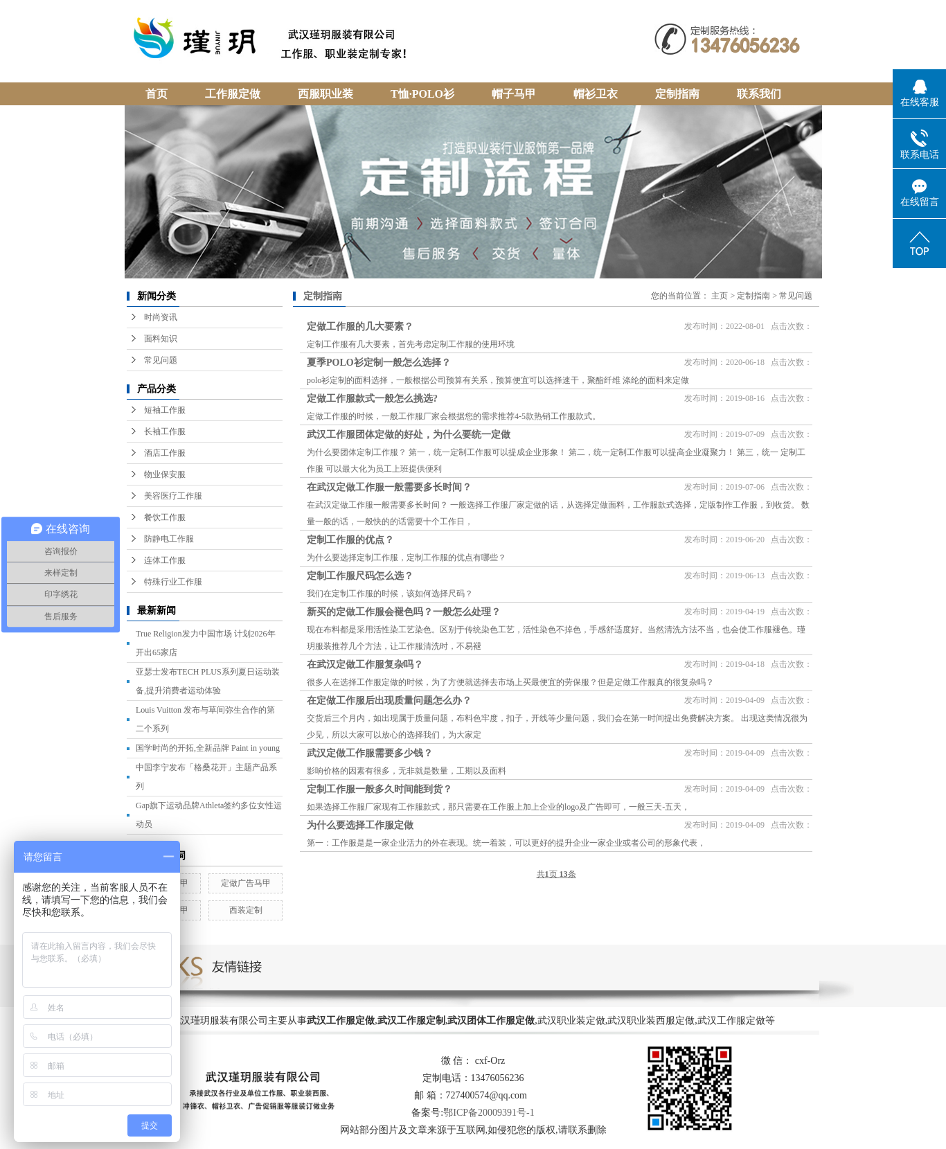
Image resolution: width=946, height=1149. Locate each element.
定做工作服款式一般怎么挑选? (372, 398)
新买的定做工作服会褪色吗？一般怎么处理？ (404, 612)
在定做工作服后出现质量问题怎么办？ (389, 700)
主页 (719, 296)
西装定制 (245, 910)
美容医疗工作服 (173, 496)
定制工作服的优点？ (350, 540)
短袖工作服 (165, 410)
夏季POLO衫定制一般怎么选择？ (379, 362)
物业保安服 (165, 474)
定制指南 (753, 296)
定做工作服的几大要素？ (360, 326)
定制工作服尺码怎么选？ (360, 576)
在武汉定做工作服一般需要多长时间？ (389, 487)
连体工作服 (165, 560)
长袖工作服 (165, 431)
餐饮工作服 (165, 517)
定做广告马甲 (246, 883)
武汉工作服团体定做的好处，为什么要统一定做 (408, 434)
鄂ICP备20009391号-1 (488, 1112)
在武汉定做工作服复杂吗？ (365, 664)
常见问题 (160, 360)
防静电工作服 (169, 539)
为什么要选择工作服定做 (360, 825)
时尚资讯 (160, 317)
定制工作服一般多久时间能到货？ (379, 789)
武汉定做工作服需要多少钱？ (370, 753)
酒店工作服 (165, 453)
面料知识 (160, 339)
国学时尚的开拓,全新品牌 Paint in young (208, 748)
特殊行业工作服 (173, 582)
